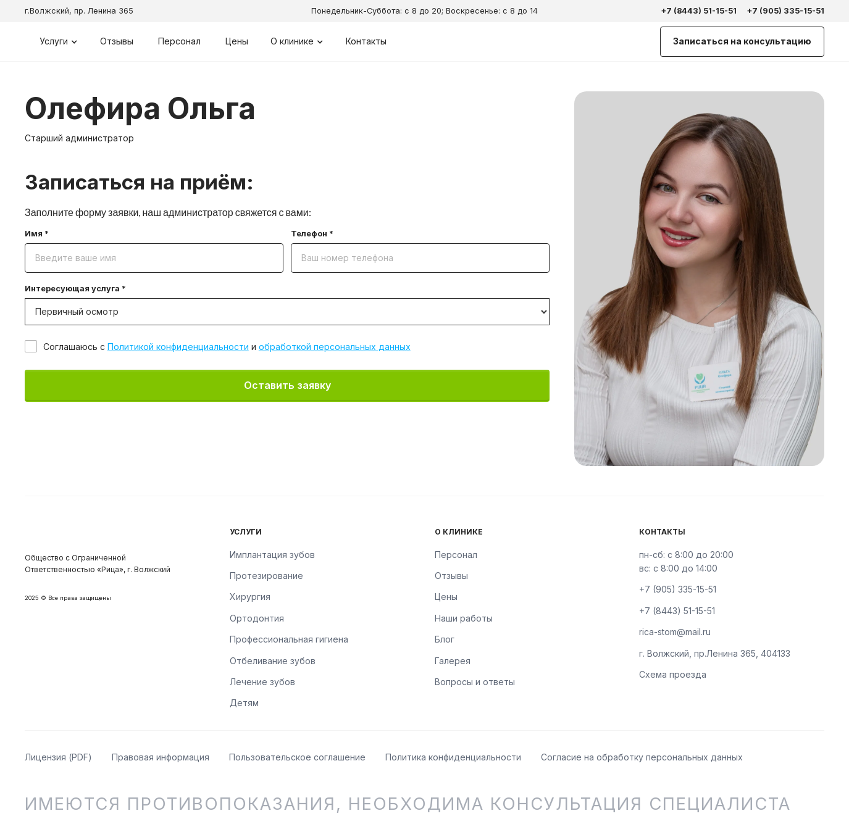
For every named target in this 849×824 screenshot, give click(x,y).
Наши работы (464, 618)
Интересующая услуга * (75, 289)
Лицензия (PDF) (58, 757)
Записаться (742, 41)
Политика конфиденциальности (453, 757)
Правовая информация (160, 757)
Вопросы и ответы (475, 681)
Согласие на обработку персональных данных (642, 757)
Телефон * (312, 234)
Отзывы (116, 41)
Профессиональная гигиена (289, 639)
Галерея (453, 660)
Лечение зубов (262, 681)
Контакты (366, 41)
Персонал (179, 41)
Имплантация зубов (272, 554)
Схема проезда (672, 674)
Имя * (37, 234)
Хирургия (250, 596)
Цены (236, 41)
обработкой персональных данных (335, 346)
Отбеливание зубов (273, 660)
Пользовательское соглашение (297, 757)
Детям (244, 702)
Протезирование (266, 575)
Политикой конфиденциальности (178, 346)
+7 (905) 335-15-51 (785, 10)
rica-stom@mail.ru (675, 631)
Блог (444, 639)
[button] (59, 41)
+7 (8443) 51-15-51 (699, 10)
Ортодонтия (257, 618)
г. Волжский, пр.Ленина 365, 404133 (714, 653)
